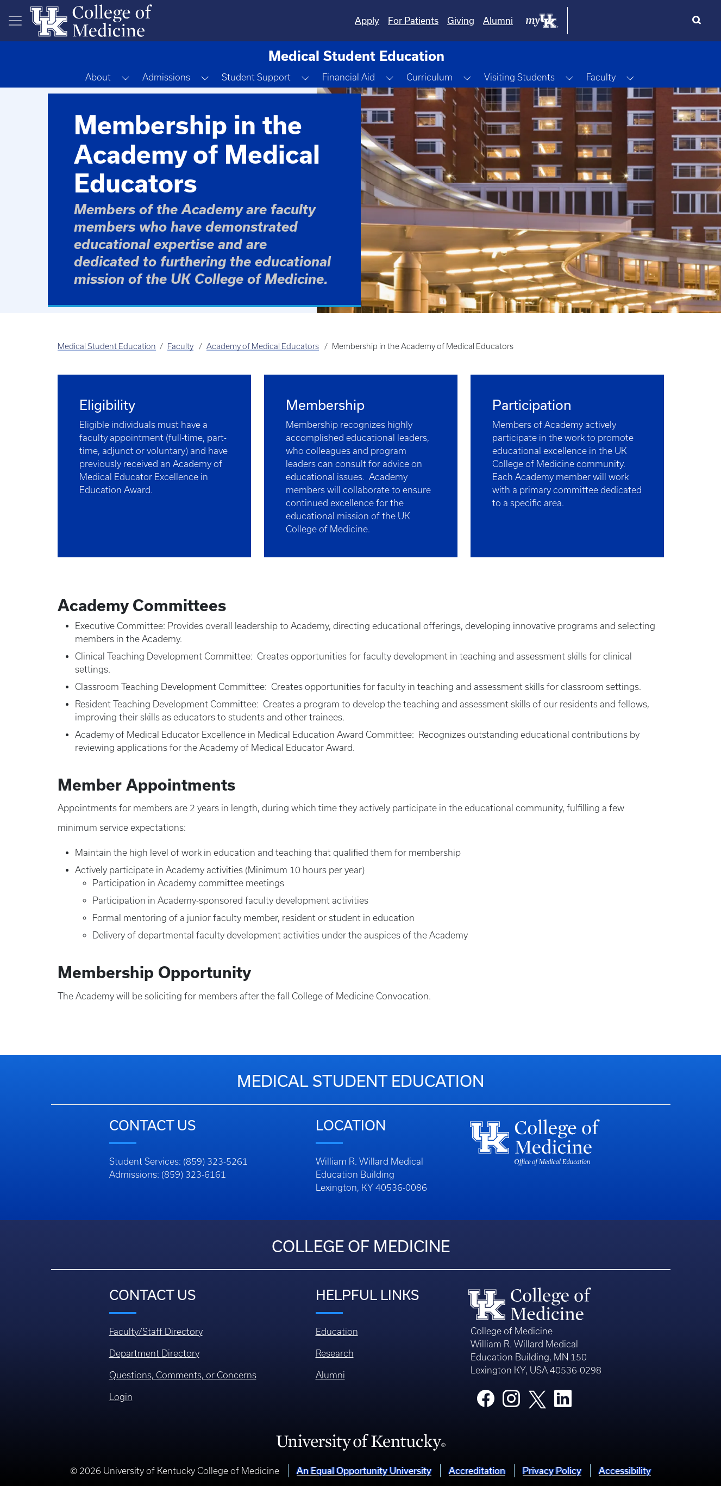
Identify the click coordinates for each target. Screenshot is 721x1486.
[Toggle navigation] (15, 21)
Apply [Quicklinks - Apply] (477, 20)
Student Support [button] (256, 77)
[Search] (699, 20)
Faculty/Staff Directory (156, 1331)
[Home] (91, 19)
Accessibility (625, 1470)
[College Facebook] (485, 1402)
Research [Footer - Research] (335, 1353)
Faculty (180, 346)
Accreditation (477, 1470)
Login (121, 1397)
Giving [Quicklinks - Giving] (570, 20)
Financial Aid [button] (348, 77)
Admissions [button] (166, 77)
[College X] (537, 1398)
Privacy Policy (552, 1470)
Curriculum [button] (429, 77)
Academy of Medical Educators (262, 346)
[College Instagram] (511, 1402)
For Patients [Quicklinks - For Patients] (523, 20)
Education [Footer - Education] (337, 1331)
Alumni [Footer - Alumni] (330, 1375)
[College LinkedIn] (563, 1402)
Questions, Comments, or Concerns (182, 1375)
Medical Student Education (107, 346)
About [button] (98, 77)
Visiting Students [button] (519, 77)
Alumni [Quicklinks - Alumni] (608, 20)
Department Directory (154, 1353)
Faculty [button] (601, 77)
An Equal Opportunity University (364, 1470)
